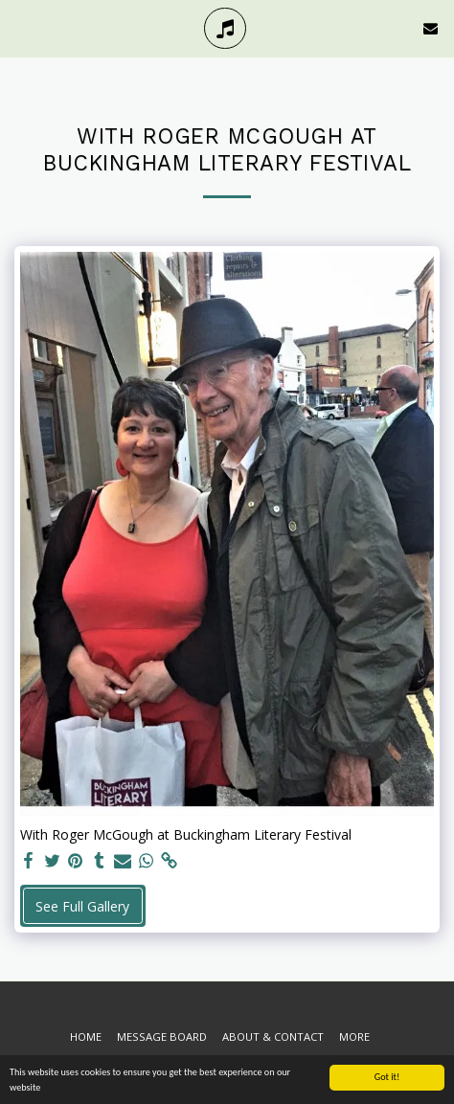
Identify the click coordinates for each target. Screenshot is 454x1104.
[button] (21, 27)
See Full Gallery (82, 906)
